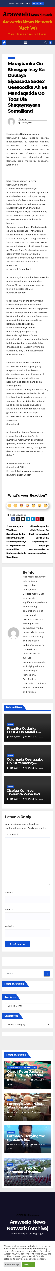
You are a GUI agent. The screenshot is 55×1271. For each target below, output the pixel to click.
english (11, 1132)
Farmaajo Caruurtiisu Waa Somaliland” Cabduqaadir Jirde (24, 1107)
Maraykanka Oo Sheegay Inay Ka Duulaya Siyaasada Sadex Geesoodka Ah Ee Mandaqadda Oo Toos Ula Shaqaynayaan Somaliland (27, 87)
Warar (11, 58)
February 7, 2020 (19, 1177)
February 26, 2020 (20, 1112)
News (10, 1100)
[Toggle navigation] (25, 42)
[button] (45, 42)
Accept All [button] (28, 1264)
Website (9, 926)
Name (9, 892)
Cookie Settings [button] (12, 1264)
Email (9, 909)
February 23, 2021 (19, 1080)
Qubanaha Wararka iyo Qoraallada (22, 1067)
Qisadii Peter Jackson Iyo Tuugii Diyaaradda (25, 1073)
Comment (11, 834)
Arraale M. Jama (33, 737)
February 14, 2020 (19, 1144)
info (24, 119)
